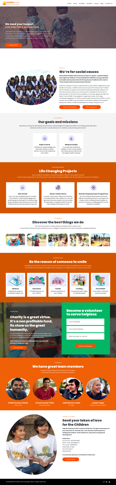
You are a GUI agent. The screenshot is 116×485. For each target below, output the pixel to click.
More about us (91, 107)
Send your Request (85, 346)
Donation (89, 3)
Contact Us (108, 3)
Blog (102, 3)
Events (96, 3)
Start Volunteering (69, 107)
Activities (82, 3)
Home (69, 3)
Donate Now (13, 45)
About (75, 3)
